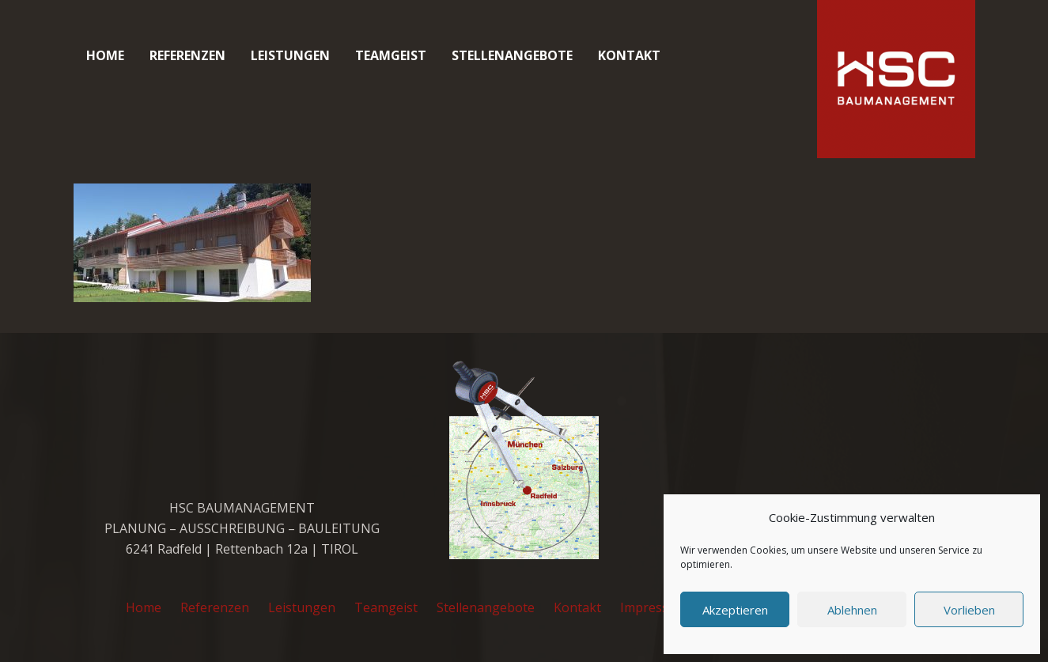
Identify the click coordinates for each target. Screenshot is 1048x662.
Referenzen (214, 607)
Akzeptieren (735, 610)
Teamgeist (386, 607)
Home (143, 607)
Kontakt (577, 607)
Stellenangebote (486, 607)
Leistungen (301, 607)
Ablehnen (852, 610)
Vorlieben (969, 610)
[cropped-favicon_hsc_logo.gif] (896, 79)
